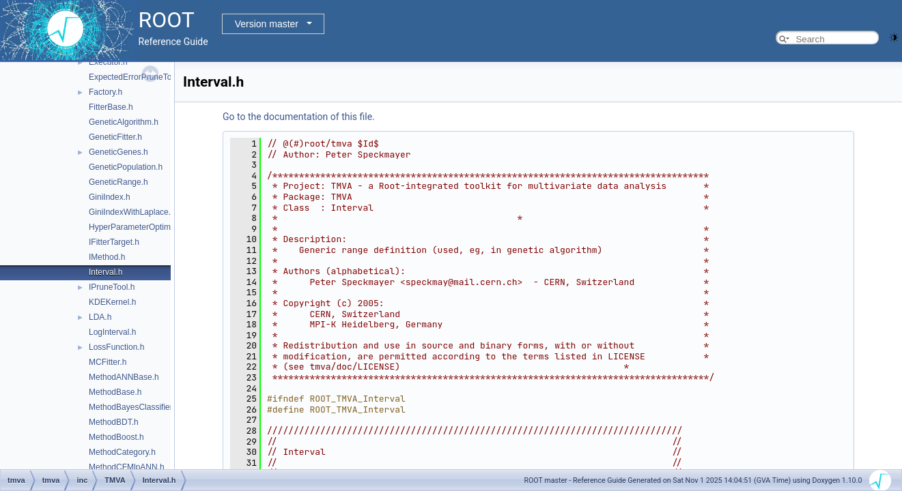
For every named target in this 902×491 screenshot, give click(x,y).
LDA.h (100, 317)
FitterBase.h (111, 107)
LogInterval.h (112, 332)
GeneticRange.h (118, 182)
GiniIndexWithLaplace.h (132, 212)
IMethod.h (107, 257)
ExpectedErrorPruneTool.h (137, 77)
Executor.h (108, 62)
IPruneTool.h (112, 287)
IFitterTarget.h (114, 242)
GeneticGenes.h (118, 152)
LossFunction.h (116, 347)
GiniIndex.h (109, 197)
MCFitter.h (107, 362)
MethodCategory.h (122, 452)
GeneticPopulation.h (126, 167)
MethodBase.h (115, 392)
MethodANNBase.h (124, 377)
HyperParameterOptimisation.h (145, 227)
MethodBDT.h (114, 422)
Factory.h (105, 92)
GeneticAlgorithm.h (123, 122)
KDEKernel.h (112, 302)
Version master (266, 23)
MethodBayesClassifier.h (134, 407)
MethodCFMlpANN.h (127, 467)
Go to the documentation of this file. (299, 116)
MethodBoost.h (116, 437)
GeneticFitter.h (115, 137)
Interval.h (105, 272)
